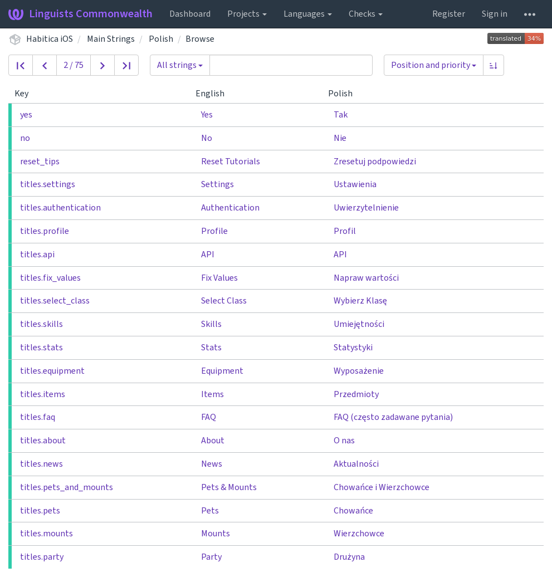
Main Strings (111, 39)
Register (448, 14)
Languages (308, 14)
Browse (199, 39)
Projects (247, 14)
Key (25, 93)
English (214, 93)
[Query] (291, 65)
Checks (366, 14)
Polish (161, 39)
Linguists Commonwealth (80, 14)
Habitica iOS (49, 39)
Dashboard (190, 14)
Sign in (494, 14)
